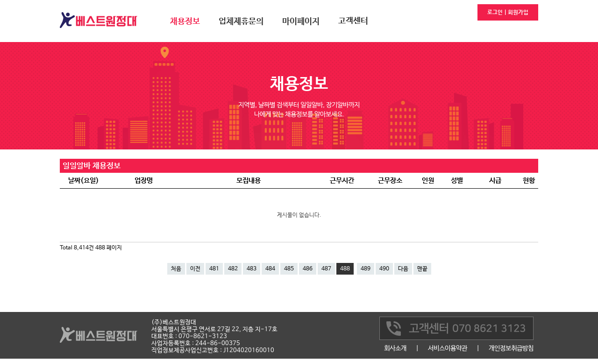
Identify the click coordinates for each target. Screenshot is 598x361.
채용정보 (185, 21)
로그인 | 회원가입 (507, 12)
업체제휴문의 (241, 21)
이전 (195, 269)
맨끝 (422, 269)
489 (365, 269)
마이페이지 (301, 21)
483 (251, 269)
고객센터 (353, 21)
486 (308, 269)
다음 (403, 269)
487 (326, 269)
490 (384, 269)
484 (270, 269)
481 (214, 269)
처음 (176, 269)
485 (289, 269)
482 (233, 269)
